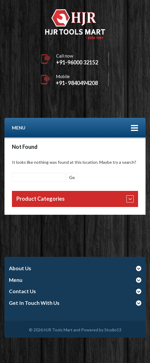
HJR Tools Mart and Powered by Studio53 (82, 329)
